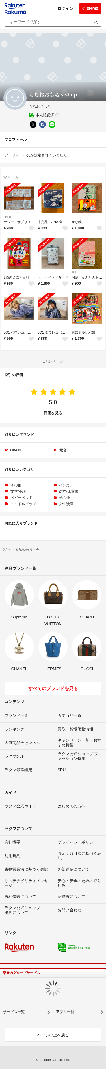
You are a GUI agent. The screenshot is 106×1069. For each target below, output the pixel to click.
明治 (74, 272)
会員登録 (90, 8)
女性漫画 (66, 504)
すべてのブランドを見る (53, 688)
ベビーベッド (21, 497)
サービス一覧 (14, 1012)
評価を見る (53, 413)
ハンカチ (66, 485)
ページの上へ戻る (53, 1035)
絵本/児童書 (68, 491)
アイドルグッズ (23, 504)
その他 (15, 485)
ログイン (65, 8)
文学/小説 (18, 491)
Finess (7, 216)
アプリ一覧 (65, 1012)
